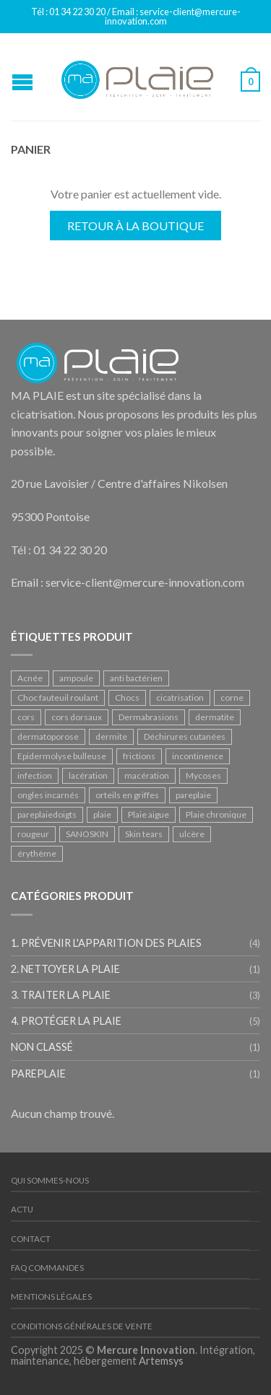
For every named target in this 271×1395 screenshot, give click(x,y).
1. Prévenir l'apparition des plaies (106, 943)
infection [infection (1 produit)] (34, 775)
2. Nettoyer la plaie (65, 969)
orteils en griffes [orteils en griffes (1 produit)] (127, 795)
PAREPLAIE (38, 1073)
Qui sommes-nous (50, 1180)
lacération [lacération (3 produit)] (88, 775)
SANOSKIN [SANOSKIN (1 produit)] (87, 833)
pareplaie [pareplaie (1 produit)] (193, 795)
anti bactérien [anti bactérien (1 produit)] (136, 678)
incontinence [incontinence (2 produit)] (197, 756)
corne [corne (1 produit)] (232, 697)
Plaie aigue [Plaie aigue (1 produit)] (148, 814)
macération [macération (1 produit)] (146, 775)
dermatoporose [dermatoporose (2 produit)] (48, 736)
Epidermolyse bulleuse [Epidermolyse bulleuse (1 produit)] (61, 756)
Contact (31, 1238)
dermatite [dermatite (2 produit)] (214, 717)
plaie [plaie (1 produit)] (102, 814)
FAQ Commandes (47, 1267)
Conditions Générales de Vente (81, 1326)
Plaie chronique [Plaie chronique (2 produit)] (216, 814)
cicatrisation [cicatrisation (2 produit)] (180, 697)
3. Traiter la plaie (61, 995)
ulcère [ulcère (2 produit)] (192, 833)
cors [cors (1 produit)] (26, 717)
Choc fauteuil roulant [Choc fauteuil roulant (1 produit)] (57, 697)
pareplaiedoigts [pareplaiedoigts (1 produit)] (47, 814)
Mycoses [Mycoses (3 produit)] (203, 775)
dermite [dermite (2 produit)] (111, 736)
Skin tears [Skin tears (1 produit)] (144, 833)
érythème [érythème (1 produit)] (36, 853)
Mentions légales (51, 1296)
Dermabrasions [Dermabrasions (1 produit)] (148, 717)
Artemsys (161, 1361)
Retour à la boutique (135, 225)
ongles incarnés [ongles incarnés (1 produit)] (48, 795)
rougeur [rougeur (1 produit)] (33, 833)
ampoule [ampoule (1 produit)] (76, 678)
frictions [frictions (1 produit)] (139, 756)
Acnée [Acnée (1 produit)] (30, 678)
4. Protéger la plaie (66, 1021)
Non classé (42, 1047)
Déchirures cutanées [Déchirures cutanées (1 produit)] (184, 736)
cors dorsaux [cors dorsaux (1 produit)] (76, 717)
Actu (22, 1209)
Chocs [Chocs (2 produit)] (127, 697)
